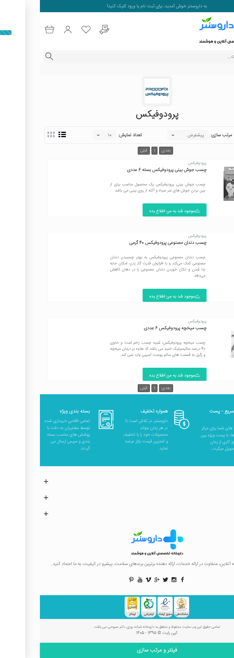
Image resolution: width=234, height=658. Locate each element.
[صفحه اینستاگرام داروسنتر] (134, 581)
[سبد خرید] (9, 30)
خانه (225, 69)
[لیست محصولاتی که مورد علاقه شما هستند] (46, 30)
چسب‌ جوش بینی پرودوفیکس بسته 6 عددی (127, 169)
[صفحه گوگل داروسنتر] (117, 581)
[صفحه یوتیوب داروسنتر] (100, 581)
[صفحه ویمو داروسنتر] (108, 581)
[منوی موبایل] (225, 29)
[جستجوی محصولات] (123, 56)
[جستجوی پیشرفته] (9, 56)
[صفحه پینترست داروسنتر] (91, 581)
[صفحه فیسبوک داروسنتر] (142, 581)
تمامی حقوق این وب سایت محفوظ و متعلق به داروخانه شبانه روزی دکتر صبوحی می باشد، (117, 628)
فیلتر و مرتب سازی (117, 650)
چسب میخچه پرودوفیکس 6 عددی (135, 329)
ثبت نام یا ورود (100, 6)
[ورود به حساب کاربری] (28, 30)
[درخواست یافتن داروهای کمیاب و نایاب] (65, 30)
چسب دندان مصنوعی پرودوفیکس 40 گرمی (128, 243)
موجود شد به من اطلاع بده (134, 212)
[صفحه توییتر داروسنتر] (125, 581)
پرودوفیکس (157, 163)
